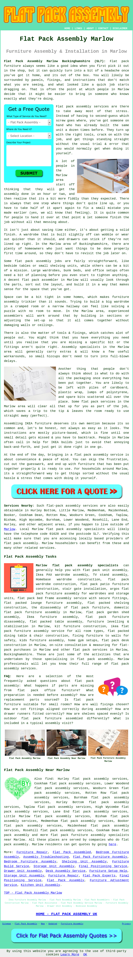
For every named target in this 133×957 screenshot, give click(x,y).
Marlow (9, 529)
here (112, 844)
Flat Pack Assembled (72, 852)
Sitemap (6, 924)
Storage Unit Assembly (54, 866)
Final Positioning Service (103, 866)
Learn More (69, 954)
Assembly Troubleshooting (46, 857)
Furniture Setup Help (108, 871)
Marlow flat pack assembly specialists (77, 565)
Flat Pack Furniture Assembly (100, 857)
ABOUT (90, 28)
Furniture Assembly (72, 924)
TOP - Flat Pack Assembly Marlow (33, 893)
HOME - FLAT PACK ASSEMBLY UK (66, 914)
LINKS (78, 28)
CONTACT (103, 28)
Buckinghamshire (18, 654)
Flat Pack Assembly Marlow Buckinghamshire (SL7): (55, 61)
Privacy (126, 924)
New (43, 924)
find (48, 779)
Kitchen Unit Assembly (40, 885)
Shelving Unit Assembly (84, 861)
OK (85, 954)
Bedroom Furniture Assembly (30, 861)
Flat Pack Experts (99, 875)
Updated (52, 924)
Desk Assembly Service (65, 871)
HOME (67, 28)
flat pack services (90, 649)
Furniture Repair (32, 852)
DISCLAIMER (120, 28)
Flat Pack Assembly (65, 880)
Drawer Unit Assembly (23, 871)
